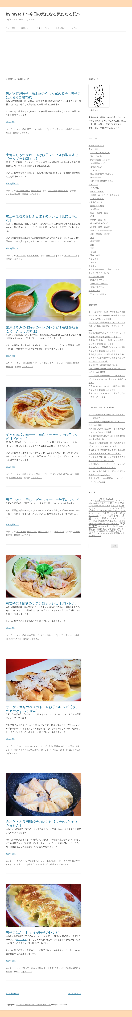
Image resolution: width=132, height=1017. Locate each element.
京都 (92, 248)
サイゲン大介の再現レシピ (52, 746)
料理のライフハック (99, 280)
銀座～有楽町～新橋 (99, 212)
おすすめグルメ (43, 28)
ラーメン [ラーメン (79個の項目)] (112, 518)
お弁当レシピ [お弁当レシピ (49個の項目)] (118, 500)
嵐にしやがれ (33, 255)
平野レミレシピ (97, 191)
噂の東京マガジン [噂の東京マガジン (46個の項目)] (104, 524)
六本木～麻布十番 (98, 220)
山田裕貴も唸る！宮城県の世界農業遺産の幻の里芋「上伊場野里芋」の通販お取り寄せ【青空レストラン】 (107, 358)
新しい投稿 (74, 993)
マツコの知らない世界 (100, 152)
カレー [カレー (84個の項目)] (121, 505)
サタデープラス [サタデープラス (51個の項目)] (106, 508)
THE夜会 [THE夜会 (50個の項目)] (91, 500)
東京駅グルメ (96, 209)
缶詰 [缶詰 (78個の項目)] (111, 533)
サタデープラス (23, 190)
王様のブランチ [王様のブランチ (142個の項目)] (116, 530)
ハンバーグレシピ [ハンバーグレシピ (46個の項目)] (96, 513)
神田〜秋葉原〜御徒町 (100, 234)
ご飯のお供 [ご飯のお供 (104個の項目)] (104, 503)
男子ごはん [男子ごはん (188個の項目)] (94, 533)
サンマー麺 (21, 939)
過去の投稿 (12, 993)
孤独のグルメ (96, 166)
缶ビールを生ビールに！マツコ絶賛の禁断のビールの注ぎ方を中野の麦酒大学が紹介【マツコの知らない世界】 (107, 315)
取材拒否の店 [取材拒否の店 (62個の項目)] (93, 524)
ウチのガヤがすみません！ (28, 746)
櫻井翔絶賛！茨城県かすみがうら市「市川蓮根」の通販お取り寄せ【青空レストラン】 (107, 326)
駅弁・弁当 (95, 255)
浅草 (92, 237)
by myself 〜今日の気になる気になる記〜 (43, 14)
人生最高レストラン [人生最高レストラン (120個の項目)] (116, 520)
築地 (92, 216)
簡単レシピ (25, 28)
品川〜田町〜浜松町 (99, 223)
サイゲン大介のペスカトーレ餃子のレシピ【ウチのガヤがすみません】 (42, 709)
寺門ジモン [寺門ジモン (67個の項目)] (102, 526)
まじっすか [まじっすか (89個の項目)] (105, 505)
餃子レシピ (59, 129)
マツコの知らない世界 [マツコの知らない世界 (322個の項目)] (106, 516)
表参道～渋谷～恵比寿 (100, 227)
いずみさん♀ (25, 132)
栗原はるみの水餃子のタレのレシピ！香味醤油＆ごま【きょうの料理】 (42, 329)
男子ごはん (32, 129)
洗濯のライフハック (99, 287)
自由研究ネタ (94, 290)
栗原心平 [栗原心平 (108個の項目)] (116, 528)
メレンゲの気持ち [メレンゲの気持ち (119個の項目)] (100, 518)
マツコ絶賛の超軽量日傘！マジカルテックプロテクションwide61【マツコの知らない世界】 (107, 379)
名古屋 (93, 251)
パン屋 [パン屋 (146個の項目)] (106, 512)
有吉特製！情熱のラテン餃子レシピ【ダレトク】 (42, 603)
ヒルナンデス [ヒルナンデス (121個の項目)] (116, 512)
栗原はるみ (48, 363)
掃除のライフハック (99, 283)
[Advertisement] (66, 51)
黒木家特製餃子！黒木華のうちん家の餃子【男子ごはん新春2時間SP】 (43, 95)
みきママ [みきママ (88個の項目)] (114, 505)
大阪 (92, 244)
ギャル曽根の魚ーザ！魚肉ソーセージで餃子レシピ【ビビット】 (42, 436)
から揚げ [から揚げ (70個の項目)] (95, 503)
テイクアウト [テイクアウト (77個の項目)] (114, 510)
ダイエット (75, 28)
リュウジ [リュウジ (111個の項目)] (121, 518)
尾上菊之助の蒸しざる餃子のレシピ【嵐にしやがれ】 (42, 218)
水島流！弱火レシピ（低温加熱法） (105, 195)
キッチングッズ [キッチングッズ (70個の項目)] (94, 508)
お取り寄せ (60, 28)
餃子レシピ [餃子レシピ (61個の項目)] (97, 536)
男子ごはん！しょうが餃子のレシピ (32, 932)
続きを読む (12, 122)
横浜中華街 (95, 241)
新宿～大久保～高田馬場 (101, 230)
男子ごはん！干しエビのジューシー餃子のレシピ (42, 499)
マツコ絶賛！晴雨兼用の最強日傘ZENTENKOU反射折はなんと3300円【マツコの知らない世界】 (107, 368)
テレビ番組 (10, 28)
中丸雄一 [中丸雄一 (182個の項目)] (102, 520)
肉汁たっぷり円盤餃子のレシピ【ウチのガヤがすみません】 (42, 823)
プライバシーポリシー (98, 294)
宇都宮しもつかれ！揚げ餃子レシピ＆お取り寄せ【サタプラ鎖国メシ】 (42, 157)
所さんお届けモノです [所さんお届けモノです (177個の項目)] (100, 528)
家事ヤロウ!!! (95, 177)
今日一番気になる (96, 145)
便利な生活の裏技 (96, 276)
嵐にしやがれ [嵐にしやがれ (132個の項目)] (112, 526)
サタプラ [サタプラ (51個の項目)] (114, 508)
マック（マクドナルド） (99, 273)
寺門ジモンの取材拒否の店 (102, 181)
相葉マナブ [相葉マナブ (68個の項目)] (105, 533)
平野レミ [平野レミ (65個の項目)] (122, 526)
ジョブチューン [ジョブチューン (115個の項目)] (101, 510)
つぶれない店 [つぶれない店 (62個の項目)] (96, 506)
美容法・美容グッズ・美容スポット (104, 269)
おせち (93, 262)
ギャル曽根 (57, 474)
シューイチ (95, 170)
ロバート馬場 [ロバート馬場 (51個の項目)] (93, 521)
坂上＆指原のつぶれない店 (102, 173)
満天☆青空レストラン (100, 159)
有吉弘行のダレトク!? (36, 635)
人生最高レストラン (99, 163)
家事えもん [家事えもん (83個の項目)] (114, 523)
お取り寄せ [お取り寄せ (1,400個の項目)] (104, 499)
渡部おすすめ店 (97, 205)
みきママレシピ (97, 198)
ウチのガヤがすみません (29, 750)
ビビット (31, 474)
